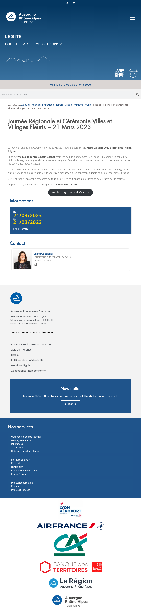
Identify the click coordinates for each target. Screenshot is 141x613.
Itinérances (17, 444)
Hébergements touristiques (25, 451)
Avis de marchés (21, 349)
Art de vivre (17, 447)
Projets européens (20, 490)
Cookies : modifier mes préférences (32, 332)
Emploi (15, 355)
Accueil (25, 104)
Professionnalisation (22, 482)
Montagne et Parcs (21, 440)
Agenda (36, 104)
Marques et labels (52, 104)
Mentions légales (21, 365)
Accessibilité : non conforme (28, 370)
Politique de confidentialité (27, 360)
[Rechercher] (137, 94)
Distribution (17, 467)
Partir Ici (15, 486)
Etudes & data (18, 474)
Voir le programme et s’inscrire (70, 192)
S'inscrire (70, 404)
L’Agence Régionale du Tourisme (31, 344)
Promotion (16, 463)
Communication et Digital (24, 470)
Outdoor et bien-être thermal (26, 436)
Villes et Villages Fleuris (78, 104)
